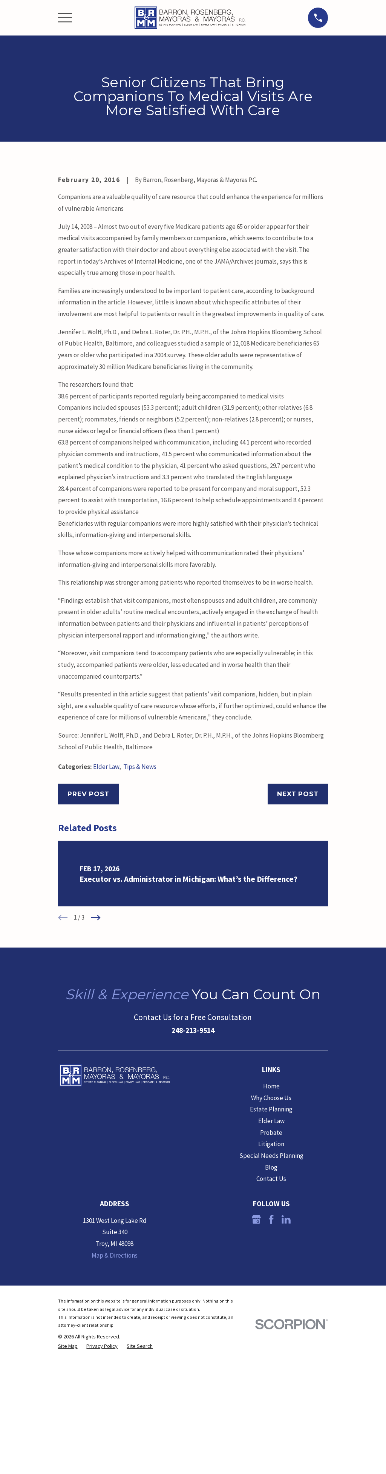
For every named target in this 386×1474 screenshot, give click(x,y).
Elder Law (106, 895)
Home (271, 1214)
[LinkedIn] (286, 1347)
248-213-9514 (193, 1158)
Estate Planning (271, 1238)
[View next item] (96, 1046)
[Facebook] (271, 1347)
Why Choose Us (271, 1226)
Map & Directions (115, 1384)
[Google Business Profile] (256, 1347)
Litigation (271, 1273)
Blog (271, 1296)
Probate (271, 1261)
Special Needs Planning (271, 1284)
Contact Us (271, 1307)
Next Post (298, 922)
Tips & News (139, 895)
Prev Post (88, 922)
